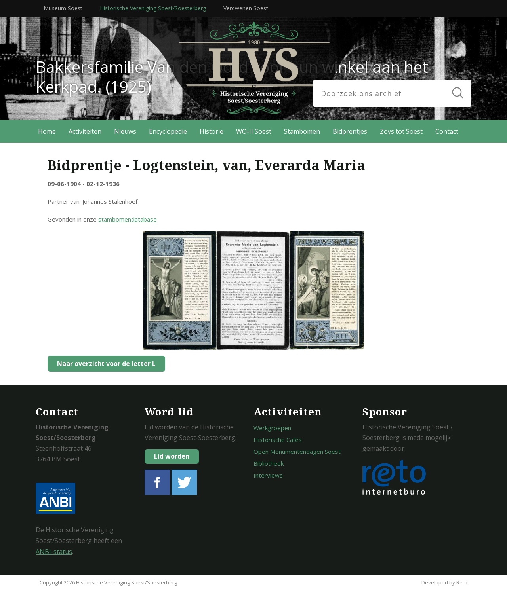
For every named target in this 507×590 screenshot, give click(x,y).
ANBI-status (54, 551)
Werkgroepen (272, 428)
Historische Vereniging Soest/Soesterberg (153, 8)
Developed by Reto (444, 582)
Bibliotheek (269, 463)
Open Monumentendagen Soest (297, 451)
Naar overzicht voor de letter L (104, 364)
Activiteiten (85, 131)
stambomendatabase (127, 219)
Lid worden (171, 456)
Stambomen (302, 131)
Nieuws (125, 131)
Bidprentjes (350, 131)
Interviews (268, 475)
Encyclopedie (168, 131)
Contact (446, 131)
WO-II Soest (253, 131)
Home (47, 131)
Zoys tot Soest (401, 131)
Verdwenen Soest (245, 8)
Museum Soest (63, 8)
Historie (211, 131)
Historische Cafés (278, 440)
